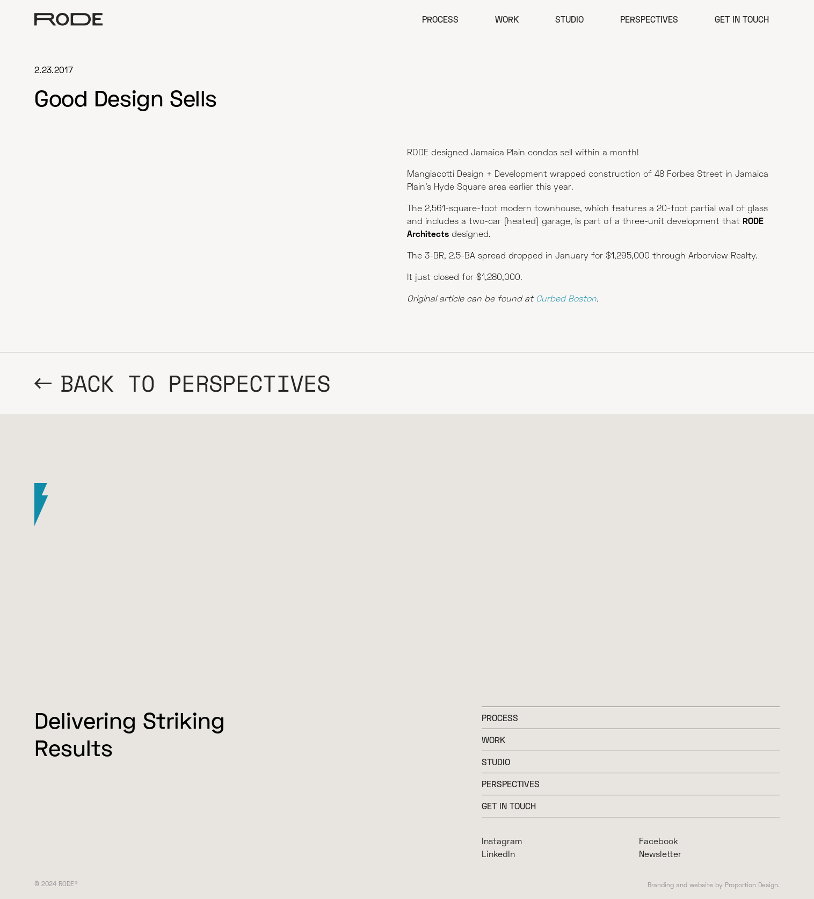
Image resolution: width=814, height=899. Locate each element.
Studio (569, 19)
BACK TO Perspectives (195, 383)
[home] (68, 19)
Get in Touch (742, 19)
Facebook (658, 841)
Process (440, 19)
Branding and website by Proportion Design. (714, 885)
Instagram (502, 841)
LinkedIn (498, 853)
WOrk (493, 740)
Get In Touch (509, 806)
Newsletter (660, 853)
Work (507, 19)
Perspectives (649, 19)
